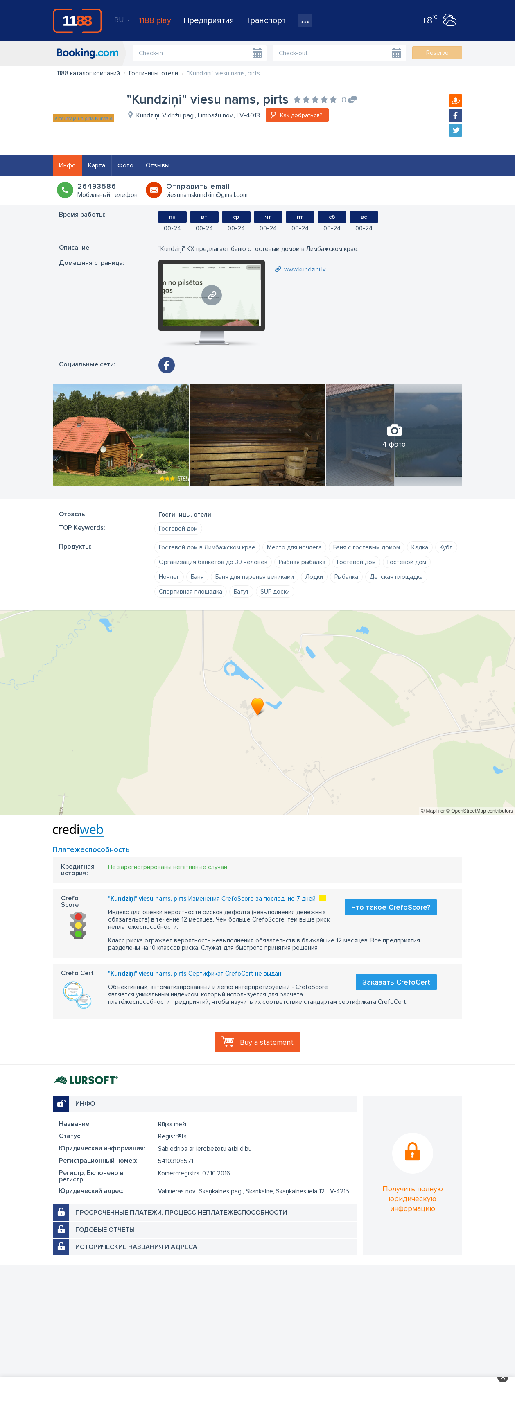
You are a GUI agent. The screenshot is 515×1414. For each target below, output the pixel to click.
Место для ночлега (294, 547)
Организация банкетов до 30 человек (213, 562)
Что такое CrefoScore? (390, 907)
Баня (197, 577)
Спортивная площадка (190, 591)
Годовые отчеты (105, 1230)
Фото (125, 165)
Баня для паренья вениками (254, 577)
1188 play (155, 20)
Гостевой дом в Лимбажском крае (207, 547)
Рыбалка (346, 577)
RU (122, 19)
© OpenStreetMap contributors (479, 811)
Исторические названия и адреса (136, 1247)
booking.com (87, 53)
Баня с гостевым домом (366, 547)
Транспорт (266, 20)
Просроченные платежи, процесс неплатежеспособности (181, 1212)
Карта (96, 165)
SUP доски (275, 591)
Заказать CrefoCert (396, 982)
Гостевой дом (178, 528)
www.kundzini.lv (304, 269)
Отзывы (157, 165)
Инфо (67, 165)
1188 (77, 20)
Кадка (419, 547)
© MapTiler (433, 811)
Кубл (446, 547)
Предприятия (208, 20)
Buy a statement (267, 1042)
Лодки (314, 577)
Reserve (437, 52)
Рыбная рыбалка (302, 562)
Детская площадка (396, 577)
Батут (241, 591)
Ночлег (169, 577)
